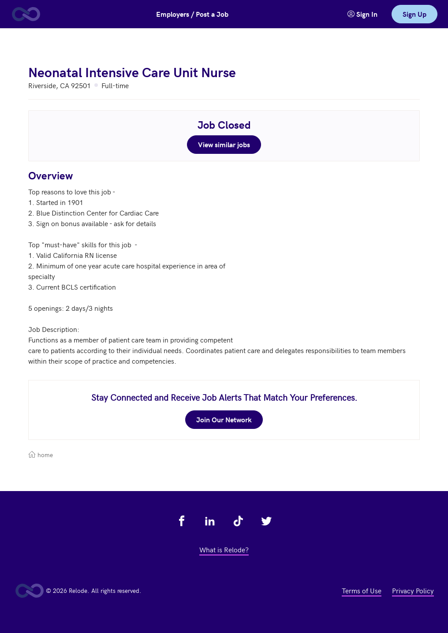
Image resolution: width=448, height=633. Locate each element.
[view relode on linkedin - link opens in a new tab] (210, 521)
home (40, 455)
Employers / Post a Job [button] (192, 14)
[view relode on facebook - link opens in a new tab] (181, 521)
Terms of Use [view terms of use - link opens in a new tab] (361, 590)
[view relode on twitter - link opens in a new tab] (266, 521)
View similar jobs (224, 144)
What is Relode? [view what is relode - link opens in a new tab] (224, 549)
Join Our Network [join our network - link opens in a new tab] (224, 419)
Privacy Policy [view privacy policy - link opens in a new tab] (413, 590)
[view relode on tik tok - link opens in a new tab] (238, 521)
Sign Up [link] (414, 14)
